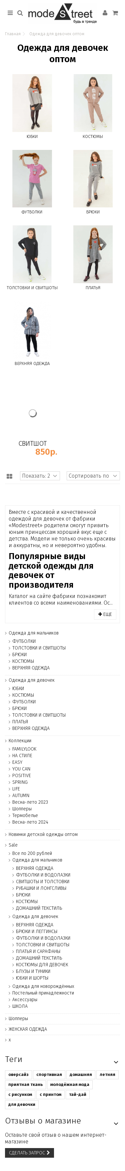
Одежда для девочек (32, 680)
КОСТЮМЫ (93, 136)
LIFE (16, 789)
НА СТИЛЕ (22, 756)
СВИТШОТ (32, 443)
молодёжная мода (69, 1084)
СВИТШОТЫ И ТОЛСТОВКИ (42, 881)
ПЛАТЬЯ (93, 287)
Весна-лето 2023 (30, 802)
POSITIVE (21, 775)
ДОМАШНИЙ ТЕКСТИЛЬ (39, 908)
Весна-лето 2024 (30, 822)
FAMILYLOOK (24, 749)
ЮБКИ (32, 136)
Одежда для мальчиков (34, 633)
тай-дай (77, 1094)
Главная (13, 34)
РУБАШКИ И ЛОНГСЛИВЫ (41, 888)
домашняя (81, 1074)
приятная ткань (25, 1084)
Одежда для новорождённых (43, 986)
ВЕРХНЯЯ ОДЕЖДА (32, 363)
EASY (17, 762)
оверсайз (18, 1074)
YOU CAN (21, 769)
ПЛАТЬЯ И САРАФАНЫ (38, 951)
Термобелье (25, 815)
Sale (13, 845)
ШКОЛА (20, 1006)
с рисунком (20, 1094)
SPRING (20, 782)
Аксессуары (24, 999)
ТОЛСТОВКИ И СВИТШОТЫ (32, 287)
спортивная (49, 1074)
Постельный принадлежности (43, 993)
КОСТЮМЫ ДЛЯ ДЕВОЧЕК (42, 965)
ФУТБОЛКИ (32, 211)
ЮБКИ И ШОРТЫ (32, 978)
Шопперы (22, 809)
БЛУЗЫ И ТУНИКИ (33, 971)
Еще (105, 614)
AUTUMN (20, 795)
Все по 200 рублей (32, 853)
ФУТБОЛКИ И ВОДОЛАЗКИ (43, 875)
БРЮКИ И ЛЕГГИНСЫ (36, 931)
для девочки (21, 1104)
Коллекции (20, 741)
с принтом (50, 1094)
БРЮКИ (93, 211)
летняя (107, 1074)
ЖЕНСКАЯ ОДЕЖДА (28, 1029)
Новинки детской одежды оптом (43, 834)
